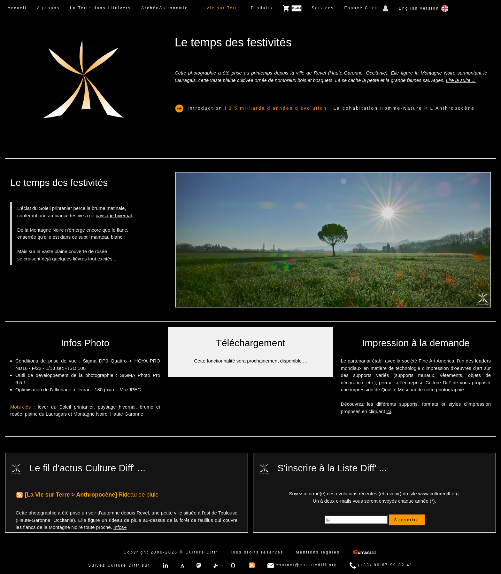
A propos (48, 8)
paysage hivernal (114, 215)
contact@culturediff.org (302, 565)
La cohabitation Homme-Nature (377, 108)
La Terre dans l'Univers (100, 8)
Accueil (17, 8)
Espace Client (366, 8)
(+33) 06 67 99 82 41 (381, 565)
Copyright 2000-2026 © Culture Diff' (171, 552)
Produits (262, 8)
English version (423, 8)
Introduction (205, 108)
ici (388, 411)
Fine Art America (436, 360)
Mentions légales (318, 552)
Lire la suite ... (461, 80)
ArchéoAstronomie (164, 8)
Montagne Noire (47, 230)
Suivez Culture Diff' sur (119, 565)
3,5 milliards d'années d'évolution (278, 108)
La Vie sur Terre (219, 8)
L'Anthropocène (452, 108)
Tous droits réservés (256, 552)
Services (323, 8)
